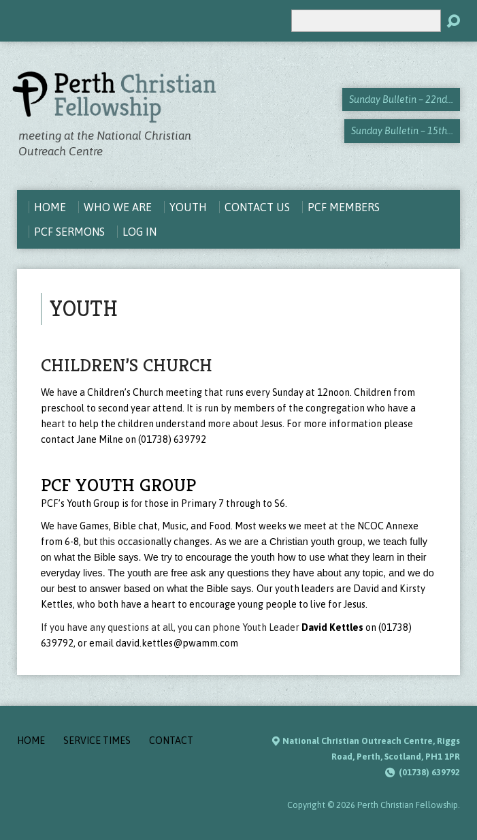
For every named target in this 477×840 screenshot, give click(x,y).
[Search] (366, 21)
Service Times (97, 740)
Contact (171, 740)
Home (31, 740)
